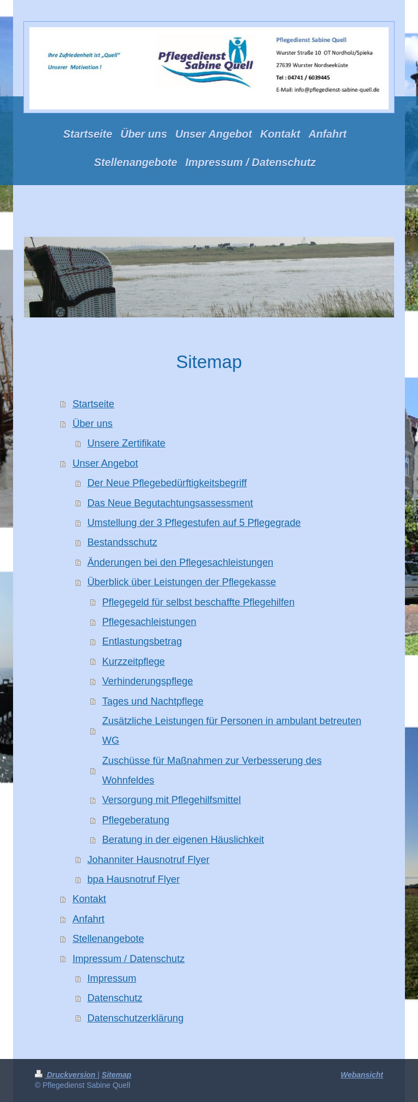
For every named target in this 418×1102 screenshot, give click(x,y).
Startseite (93, 404)
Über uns (92, 423)
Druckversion (66, 1074)
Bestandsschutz (122, 542)
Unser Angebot (105, 463)
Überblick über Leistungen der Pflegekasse (181, 582)
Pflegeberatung (135, 820)
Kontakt (89, 898)
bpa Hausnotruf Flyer (133, 879)
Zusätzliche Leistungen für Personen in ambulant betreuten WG (231, 730)
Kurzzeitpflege (133, 661)
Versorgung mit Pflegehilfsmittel (171, 799)
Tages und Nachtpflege (153, 701)
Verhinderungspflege (147, 681)
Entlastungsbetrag (142, 641)
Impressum (111, 978)
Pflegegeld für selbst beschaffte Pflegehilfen (198, 602)
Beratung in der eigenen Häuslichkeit (183, 839)
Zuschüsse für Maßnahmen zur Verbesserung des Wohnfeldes (212, 770)
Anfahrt (88, 919)
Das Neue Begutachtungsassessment (170, 503)
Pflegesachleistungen (149, 621)
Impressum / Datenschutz (128, 958)
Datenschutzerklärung (135, 1018)
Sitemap (116, 1074)
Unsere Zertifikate (126, 443)
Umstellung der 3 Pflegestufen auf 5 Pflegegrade (193, 522)
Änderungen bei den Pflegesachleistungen (180, 562)
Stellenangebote (108, 938)
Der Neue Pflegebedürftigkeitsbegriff (167, 482)
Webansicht (362, 1074)
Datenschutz (114, 998)
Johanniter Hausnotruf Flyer (148, 859)
